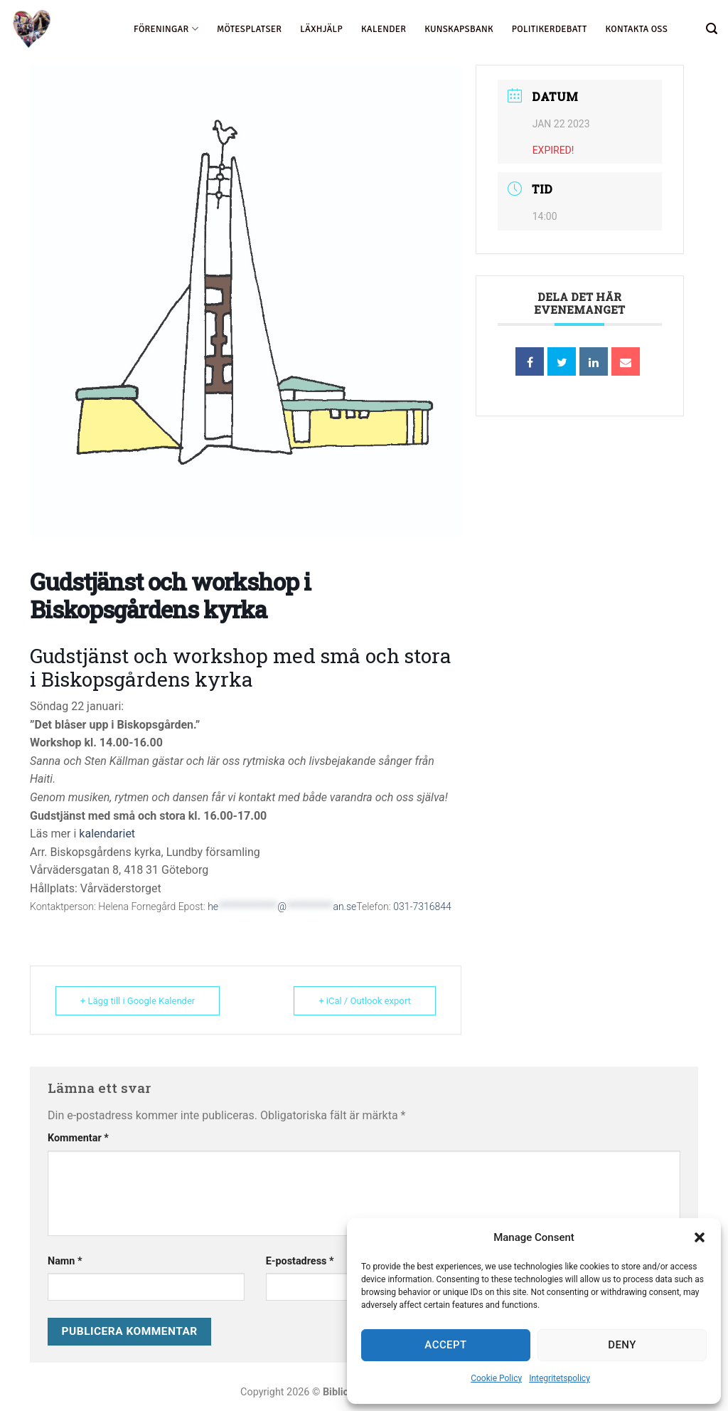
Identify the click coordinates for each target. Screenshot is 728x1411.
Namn (65, 1261)
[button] (699, 1237)
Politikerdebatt (549, 29)
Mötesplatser (249, 29)
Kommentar (78, 1138)
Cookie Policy (496, 1378)
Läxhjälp (321, 29)
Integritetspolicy (559, 1378)
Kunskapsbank (458, 29)
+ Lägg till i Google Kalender (137, 1000)
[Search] (711, 29)
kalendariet (107, 833)
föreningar (166, 29)
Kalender (383, 29)
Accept (445, 1344)
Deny (622, 1344)
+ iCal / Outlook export (364, 1000)
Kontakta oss (637, 29)
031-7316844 (422, 906)
